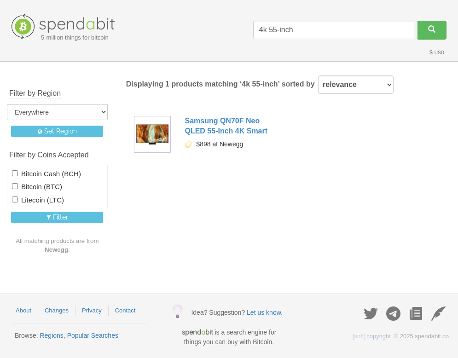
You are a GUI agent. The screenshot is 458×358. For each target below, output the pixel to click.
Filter (57, 217)
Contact (125, 310)
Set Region (57, 131)
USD (436, 52)
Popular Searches (92, 335)
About (23, 310)
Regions (51, 335)
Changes (57, 310)
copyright (372, 336)
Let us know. (265, 312)
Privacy (92, 310)
